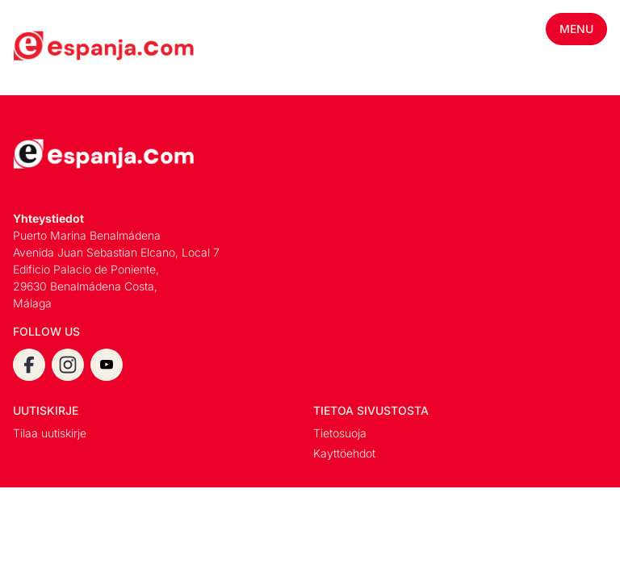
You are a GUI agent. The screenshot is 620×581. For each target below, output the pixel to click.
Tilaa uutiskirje (49, 433)
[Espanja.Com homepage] (51, 47)
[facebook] (29, 365)
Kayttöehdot (344, 453)
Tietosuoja (340, 433)
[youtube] (106, 365)
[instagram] (68, 365)
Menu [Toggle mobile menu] (576, 29)
